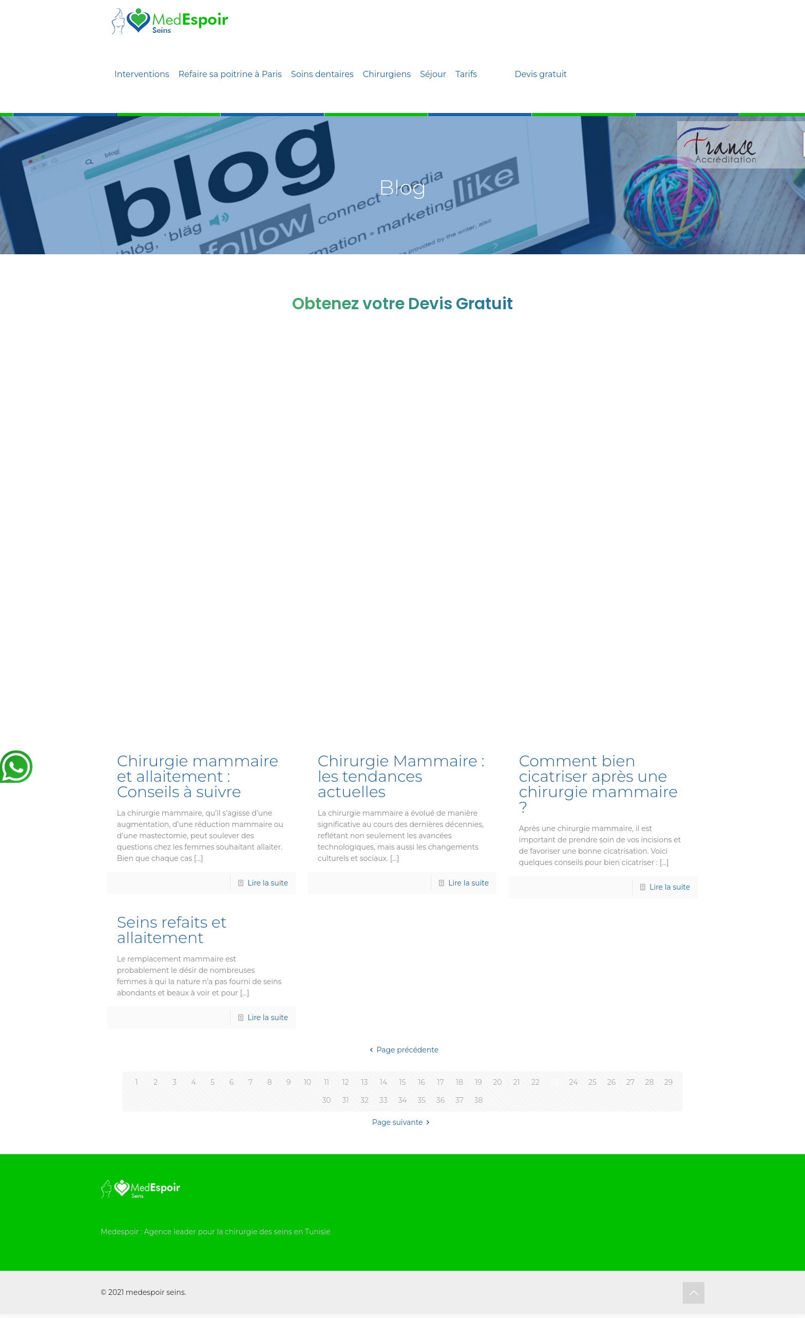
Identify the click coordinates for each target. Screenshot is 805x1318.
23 (554, 1082)
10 (307, 1082)
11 (326, 1082)
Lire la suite (267, 883)
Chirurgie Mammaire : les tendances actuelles (401, 776)
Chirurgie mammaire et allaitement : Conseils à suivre (197, 776)
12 (345, 1082)
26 (611, 1082)
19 (478, 1082)
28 (649, 1082)
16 (421, 1082)
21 (516, 1082)
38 (478, 1100)
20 (497, 1082)
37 (459, 1100)
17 (440, 1082)
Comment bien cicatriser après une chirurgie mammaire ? (598, 784)
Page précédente (402, 1050)
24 (573, 1082)
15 (402, 1082)
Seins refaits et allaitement (172, 930)
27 (630, 1082)
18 (459, 1082)
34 (402, 1100)
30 (326, 1100)
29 (668, 1082)
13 (364, 1082)
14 (383, 1082)
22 (535, 1082)
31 (345, 1100)
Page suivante (402, 1122)
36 (440, 1100)
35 (421, 1100)
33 (383, 1100)
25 (592, 1082)
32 (364, 1100)
